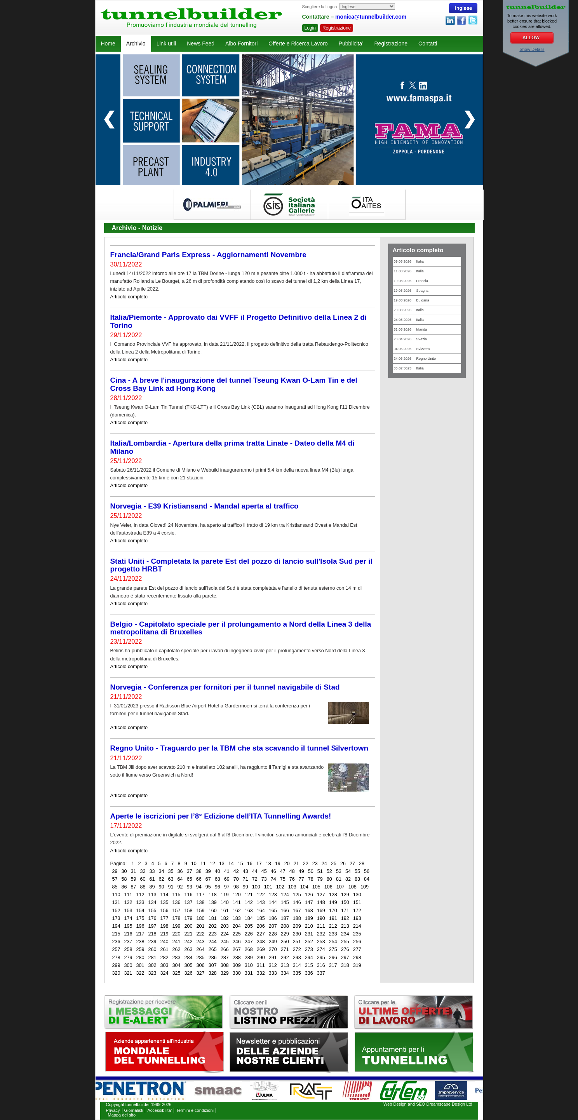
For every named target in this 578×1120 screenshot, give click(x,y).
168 (309, 910)
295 (321, 957)
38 (199, 871)
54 (348, 871)
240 (164, 941)
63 (171, 879)
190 (321, 918)
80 (329, 879)
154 (140, 910)
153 (128, 910)
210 (309, 926)
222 (201, 934)
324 (164, 973)
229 (285, 934)
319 (357, 965)
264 (201, 949)
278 (116, 957)
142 (249, 902)
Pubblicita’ (351, 43)
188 (297, 918)
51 (320, 871)
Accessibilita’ (159, 1110)
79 (320, 879)
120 (237, 894)
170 (333, 910)
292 (285, 957)
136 (176, 902)
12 (212, 863)
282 (164, 957)
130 (357, 894)
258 (128, 949)
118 (213, 894)
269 (261, 949)
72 (255, 879)
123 (273, 894)
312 (273, 965)
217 (140, 934)
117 (201, 894)
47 (283, 871)
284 (189, 957)
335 (297, 973)
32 (143, 871)
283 (176, 957)
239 (152, 941)
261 (164, 949)
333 (273, 973)
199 (176, 926)
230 (297, 934)
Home (108, 43)
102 (280, 887)
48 (292, 871)
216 (128, 934)
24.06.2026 (415, 359)
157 (176, 910)
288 (237, 957)
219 (164, 934)
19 (277, 863)
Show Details (531, 49)
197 (152, 926)
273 (309, 949)
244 (213, 941)
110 (116, 894)
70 (236, 879)
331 (249, 973)
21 (296, 863)
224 (225, 934)
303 (164, 965)
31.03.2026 (410, 329)
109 (364, 887)
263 (189, 949)
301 (140, 965)
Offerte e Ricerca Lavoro (297, 43)
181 (213, 918)
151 (357, 902)
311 (261, 965)
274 (321, 949)
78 (310, 879)
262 (176, 949)
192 (345, 918)
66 (199, 879)
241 (176, 941)
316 (321, 965)
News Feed (200, 43)
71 (245, 879)
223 (213, 934)
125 (297, 894)
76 (292, 879)
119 (225, 894)
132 (128, 902)
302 (152, 965)
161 (225, 910)
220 (176, 934)
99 (245, 887)
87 (133, 887)
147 (309, 902)
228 (273, 934)
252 (309, 941)
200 (189, 926)
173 (116, 918)
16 (249, 863)
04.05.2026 (412, 349)
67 (208, 879)
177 (164, 918)
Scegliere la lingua (319, 6)
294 (309, 957)
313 (285, 965)
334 (285, 973)
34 (161, 871)
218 (152, 934)
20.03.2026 (409, 310)
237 (128, 941)
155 (152, 910)
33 (152, 871)
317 (333, 965)
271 (285, 949)
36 (180, 871)
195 (128, 926)
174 (128, 918)
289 (249, 957)
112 (140, 894)
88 (143, 887)
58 (124, 879)
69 (227, 879)
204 (237, 926)
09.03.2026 (409, 261)
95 (208, 887)
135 (164, 902)
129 (345, 894)
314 (297, 965)
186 (273, 918)
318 (345, 965)
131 (116, 902)
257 (116, 949)
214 (357, 926)
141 (237, 902)
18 (268, 863)
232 (321, 934)
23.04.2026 (410, 339)
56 (366, 871)
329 (225, 973)
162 (237, 910)
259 (140, 949)
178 (176, 918)
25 (333, 863)
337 (321, 973)
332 (261, 973)
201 (201, 926)
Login (310, 28)
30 (124, 871)
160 (213, 910)
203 (225, 926)
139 (213, 902)
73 (264, 879)
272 (297, 949)
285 (201, 957)
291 (273, 957)
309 (237, 965)
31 (133, 871)
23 (315, 863)
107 (340, 887)
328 (213, 973)
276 (345, 949)
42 (236, 871)
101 (268, 887)
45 (264, 871)
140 (225, 902)
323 (152, 973)
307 (213, 965)
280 (140, 957)
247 (249, 941)
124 (285, 894)
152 (116, 910)
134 (152, 902)
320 (116, 973)
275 (333, 949)
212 (333, 926)
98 (236, 887)
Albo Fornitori (241, 43)
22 (305, 863)
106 (328, 887)
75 (283, 879)
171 (345, 910)
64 (180, 879)
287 (225, 957)
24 (324, 863)
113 (152, 894)
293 (297, 957)
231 (309, 934)
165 (273, 910)
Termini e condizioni (195, 1110)
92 (180, 887)
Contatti (427, 43)
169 (321, 910)
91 (171, 887)
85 (115, 887)
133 (140, 902)
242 (189, 941)
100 (256, 887)
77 (301, 879)
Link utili (166, 43)
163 (249, 910)
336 (309, 973)
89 (152, 887)
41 (227, 871)
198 (164, 926)
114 (164, 894)
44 (255, 871)
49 (301, 871)
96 (217, 887)
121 (249, 894)
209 (297, 926)
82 (348, 879)
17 (259, 863)
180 (201, 918)
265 (213, 949)
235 (357, 934)
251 (297, 941)
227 (261, 934)
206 (261, 926)
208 (285, 926)
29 (115, 871)
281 (152, 957)
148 (321, 902)
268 (249, 949)
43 (245, 871)
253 (321, 941)
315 (309, 965)
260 (152, 949)
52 (329, 871)
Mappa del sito (122, 1115)
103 (292, 887)
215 (116, 934)
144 (273, 902)
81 (338, 879)
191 (333, 918)
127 (321, 894)
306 (201, 965)
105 (316, 887)
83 (357, 879)
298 (357, 957)
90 (161, 887)
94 (199, 887)
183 (237, 918)
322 (140, 973)
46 (273, 871)
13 (222, 863)
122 (261, 894)
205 (249, 926)
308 (225, 965)
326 (189, 973)
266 (225, 949)
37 (189, 871)
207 (273, 926)
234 (345, 934)
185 (261, 918)
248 (261, 941)
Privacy (113, 1110)
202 (213, 926)
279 (128, 957)
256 (357, 941)
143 (261, 902)
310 (249, 965)
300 (128, 965)
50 (310, 871)
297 (345, 957)
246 (237, 941)
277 (357, 949)
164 (261, 910)
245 (225, 941)
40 (217, 871)
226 (249, 934)
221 (189, 934)
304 (176, 965)
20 (287, 863)
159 (201, 910)
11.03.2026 (409, 271)
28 (361, 863)
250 (285, 941)
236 (116, 941)
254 (333, 941)
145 (285, 902)
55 (357, 871)
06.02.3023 (409, 368)
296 (333, 957)
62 (161, 879)
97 (227, 887)
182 (225, 918)
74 (273, 879)
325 (176, 973)
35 (171, 871)
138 (201, 902)
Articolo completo (129, 297)
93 (189, 887)
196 (140, 926)
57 (115, 879)
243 (201, 941)
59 (133, 879)
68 (217, 879)
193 (357, 918)
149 (333, 902)
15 (240, 863)
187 (285, 918)
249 (273, 941)
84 (366, 879)
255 (345, 941)
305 (189, 965)
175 (140, 918)
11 (203, 863)
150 (345, 902)
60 (143, 879)
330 (237, 973)
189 (309, 918)
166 (285, 910)
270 (273, 949)
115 (176, 894)
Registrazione (336, 28)
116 (189, 894)
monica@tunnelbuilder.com (370, 17)
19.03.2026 (411, 281)
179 (189, 918)
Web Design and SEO (404, 1104)
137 (189, 902)
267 (237, 949)
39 (208, 871)
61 (152, 879)
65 (189, 879)
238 (140, 941)
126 (309, 894)
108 (352, 887)
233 (333, 934)
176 (152, 918)
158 (189, 910)
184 (249, 918)
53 (338, 871)
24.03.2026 (409, 320)
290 (261, 957)
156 (164, 910)
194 (116, 926)
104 (304, 887)
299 (116, 965)
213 (345, 926)
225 (237, 934)
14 (231, 863)
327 (201, 973)
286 (213, 957)
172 (357, 910)
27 (352, 863)
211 (321, 926)
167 (297, 910)
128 (333, 894)
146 (297, 902)
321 (128, 973)
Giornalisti (133, 1110)
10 (194, 863)
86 (124, 887)
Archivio (136, 43)
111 (128, 894)
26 (343, 863)
